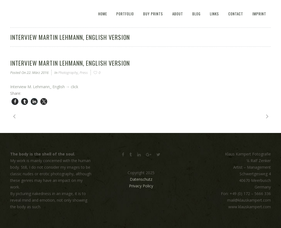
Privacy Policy (141, 185)
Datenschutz (141, 179)
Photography (68, 72)
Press (84, 72)
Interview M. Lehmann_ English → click (44, 86)
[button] (15, 101)
